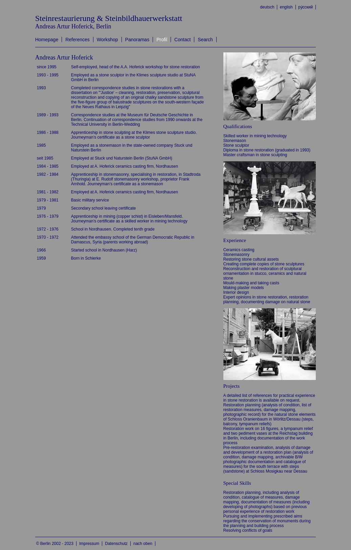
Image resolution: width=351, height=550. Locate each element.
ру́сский (305, 7)
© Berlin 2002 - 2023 (54, 543)
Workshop (107, 39)
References (77, 39)
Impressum (89, 543)
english (286, 7)
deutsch (267, 7)
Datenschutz (116, 543)
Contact (182, 39)
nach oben (142, 543)
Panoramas (137, 39)
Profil (161, 39)
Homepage (47, 39)
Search (205, 39)
